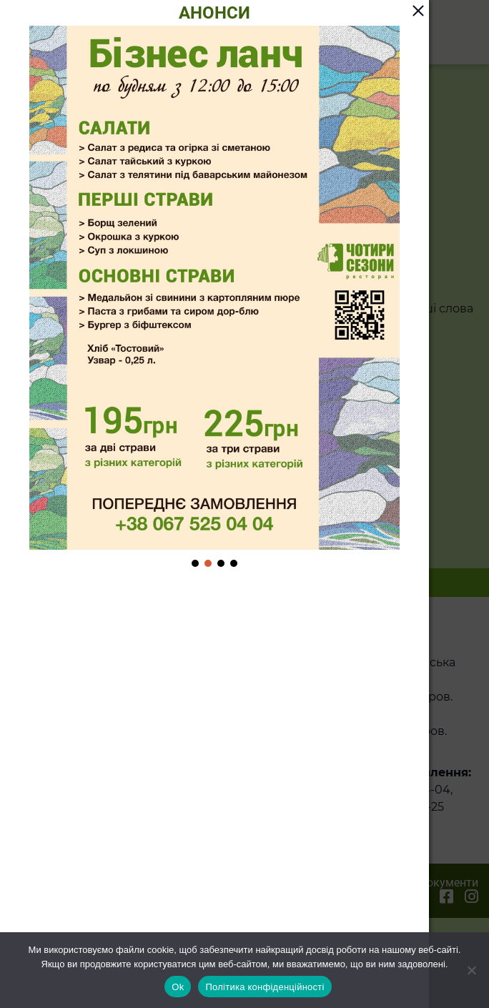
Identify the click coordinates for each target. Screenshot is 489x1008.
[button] (195, 563)
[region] (214, 298)
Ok (178, 987)
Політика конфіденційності (264, 987)
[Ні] (471, 970)
